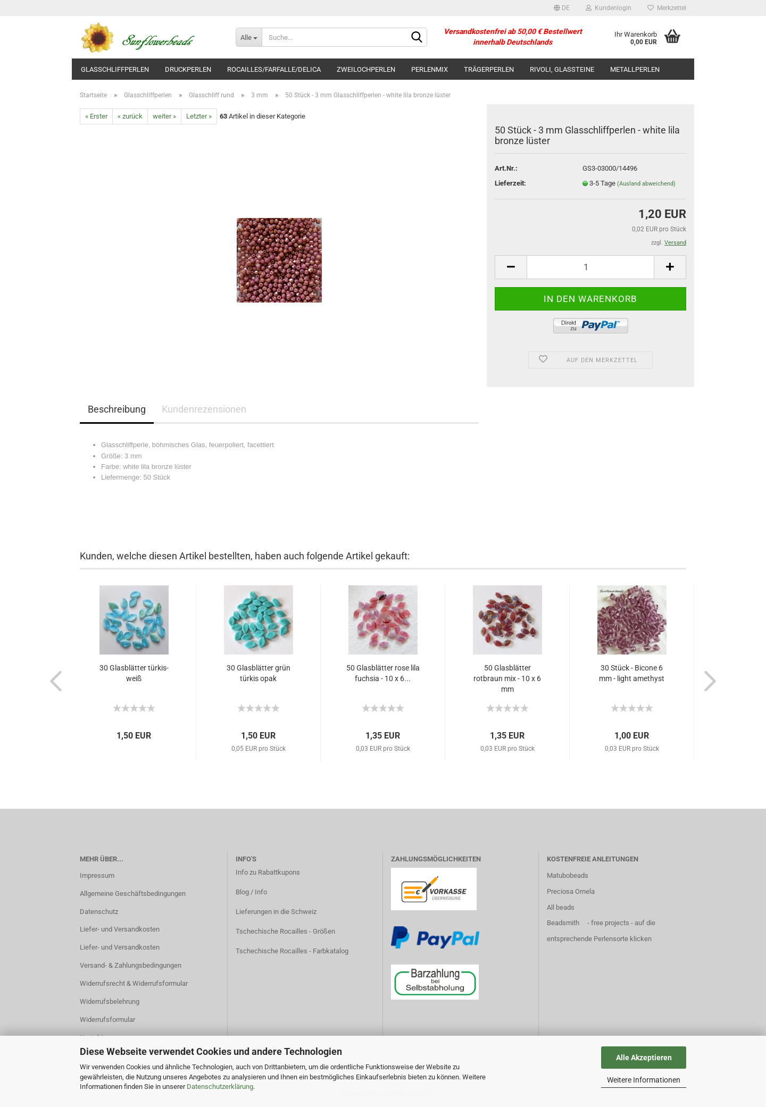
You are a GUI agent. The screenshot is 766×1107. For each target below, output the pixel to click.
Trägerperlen (489, 69)
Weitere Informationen (643, 1080)
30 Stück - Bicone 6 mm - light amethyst (631, 673)
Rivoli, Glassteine (562, 69)
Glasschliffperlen (115, 69)
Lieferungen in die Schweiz (276, 912)
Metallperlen (635, 69)
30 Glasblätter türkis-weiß (134, 673)
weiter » (164, 116)
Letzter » (199, 116)
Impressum (97, 875)
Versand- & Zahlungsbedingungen (130, 965)
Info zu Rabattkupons (268, 872)
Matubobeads (567, 875)
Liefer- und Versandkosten (120, 929)
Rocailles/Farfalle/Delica (274, 69)
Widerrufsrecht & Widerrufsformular (134, 983)
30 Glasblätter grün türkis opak (258, 673)
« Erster (96, 116)
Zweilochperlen (366, 69)
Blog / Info (251, 892)
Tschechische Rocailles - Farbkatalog (292, 951)
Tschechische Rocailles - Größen (285, 931)
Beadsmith (563, 923)
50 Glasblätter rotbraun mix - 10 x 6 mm (507, 678)
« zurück (130, 116)
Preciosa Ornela (571, 891)
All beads (560, 907)
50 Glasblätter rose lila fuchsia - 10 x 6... (383, 673)
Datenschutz (99, 912)
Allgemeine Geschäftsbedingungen (133, 894)
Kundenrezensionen (204, 409)
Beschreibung (117, 409)
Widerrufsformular (107, 1020)
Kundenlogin (608, 8)
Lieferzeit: (510, 183)
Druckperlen (188, 69)
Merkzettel (666, 8)
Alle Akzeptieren (644, 1057)
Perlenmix (429, 69)
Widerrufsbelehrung (109, 1001)
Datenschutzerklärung (220, 1087)
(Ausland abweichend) (646, 183)
